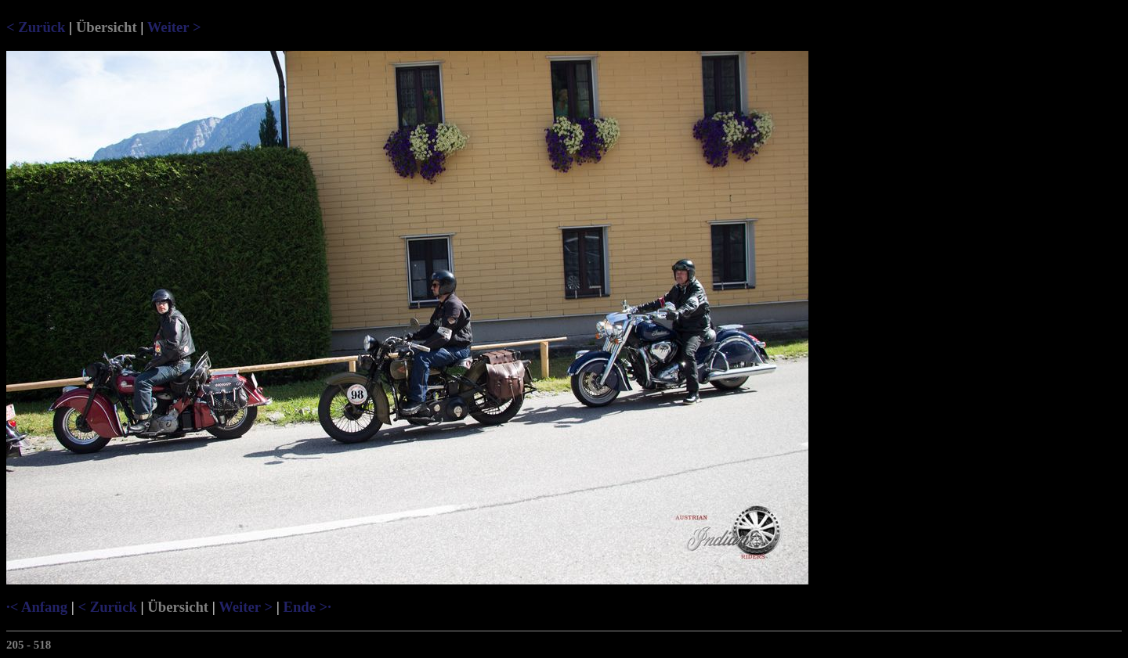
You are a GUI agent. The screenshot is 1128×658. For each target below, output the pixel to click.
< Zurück (35, 27)
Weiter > (174, 27)
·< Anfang (36, 607)
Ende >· (307, 607)
